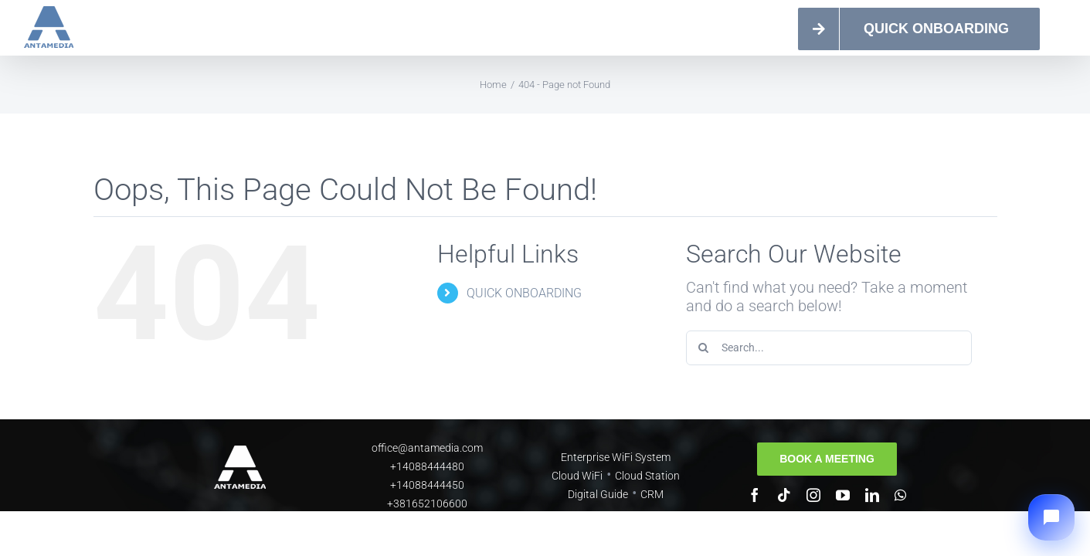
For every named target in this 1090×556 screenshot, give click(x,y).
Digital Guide (598, 494)
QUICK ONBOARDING (524, 293)
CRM (652, 494)
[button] (1051, 517)
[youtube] (843, 495)
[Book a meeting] (827, 459)
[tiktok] (784, 495)
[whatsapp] (900, 495)
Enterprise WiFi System (616, 457)
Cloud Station (647, 476)
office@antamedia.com (427, 448)
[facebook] (755, 495)
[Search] (703, 348)
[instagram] (813, 495)
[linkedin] (872, 495)
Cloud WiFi (577, 476)
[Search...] (829, 348)
